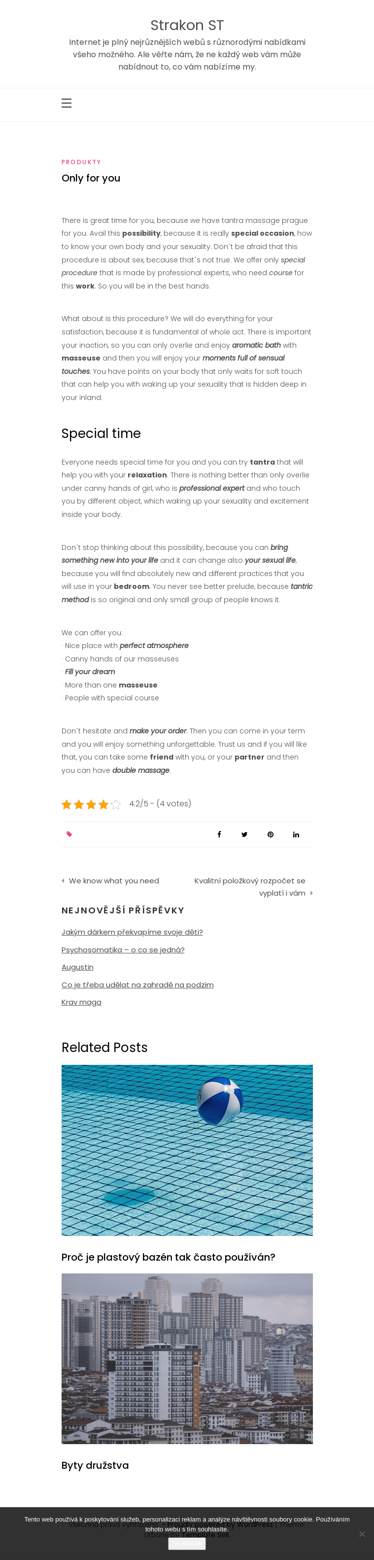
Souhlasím (187, 1543)
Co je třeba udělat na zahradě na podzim (138, 985)
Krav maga (82, 1002)
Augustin (78, 967)
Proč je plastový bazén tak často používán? (168, 1257)
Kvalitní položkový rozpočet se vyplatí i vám (250, 887)
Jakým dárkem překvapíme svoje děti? (132, 932)
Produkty (82, 162)
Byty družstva (95, 1465)
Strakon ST (187, 25)
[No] (362, 1534)
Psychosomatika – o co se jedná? (123, 949)
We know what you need (114, 880)
